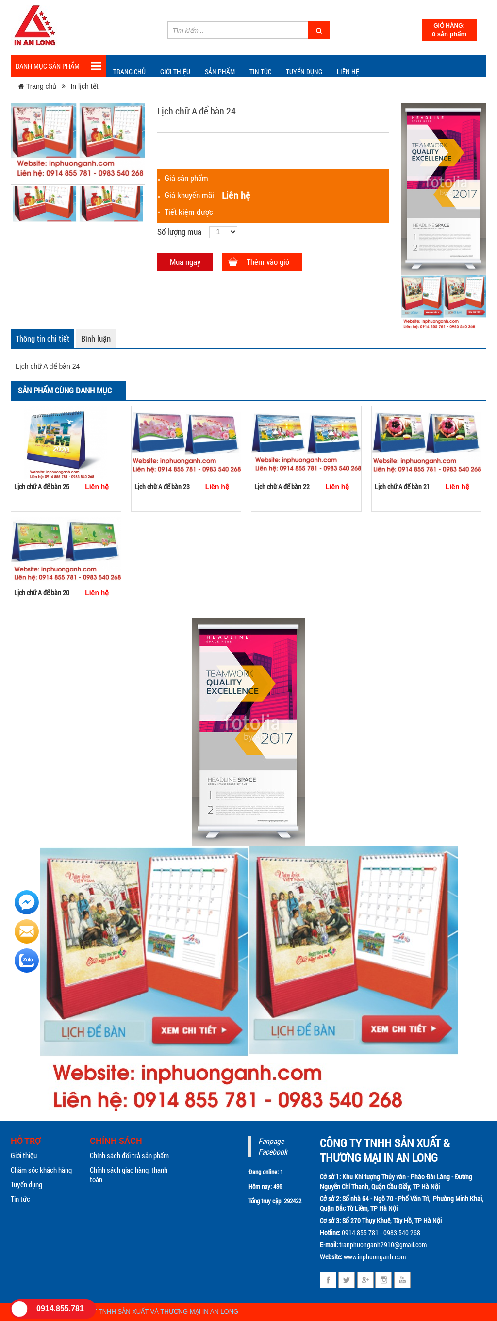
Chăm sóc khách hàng (41, 1169)
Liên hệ (348, 71)
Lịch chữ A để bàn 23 (162, 486)
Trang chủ (129, 71)
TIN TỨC (260, 71)
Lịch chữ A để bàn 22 (282, 486)
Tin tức (20, 1199)
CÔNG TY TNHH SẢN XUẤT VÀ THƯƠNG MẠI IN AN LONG (153, 1311)
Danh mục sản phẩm (58, 66)
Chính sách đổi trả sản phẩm (129, 1155)
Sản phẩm (220, 71)
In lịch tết (84, 86)
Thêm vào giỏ (268, 261)
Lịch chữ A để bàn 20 (41, 592)
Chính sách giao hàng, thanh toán (128, 1174)
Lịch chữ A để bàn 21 (402, 486)
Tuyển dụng (304, 71)
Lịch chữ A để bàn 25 (41, 486)
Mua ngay (185, 261)
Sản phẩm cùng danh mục (65, 390)
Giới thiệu (175, 71)
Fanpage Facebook (272, 1146)
